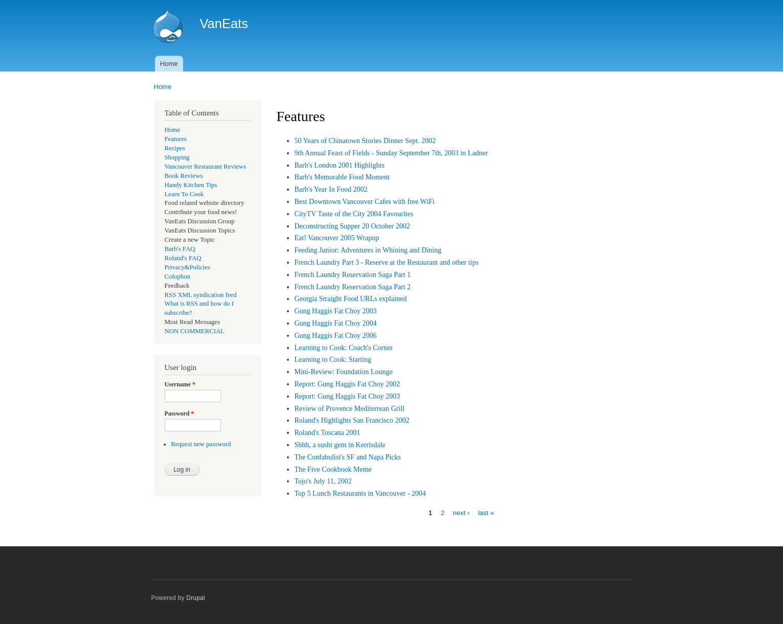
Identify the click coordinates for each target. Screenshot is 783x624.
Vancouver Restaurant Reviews (206, 166)
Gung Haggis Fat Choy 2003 (336, 311)
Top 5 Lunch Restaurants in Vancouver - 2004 (360, 493)
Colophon (177, 276)
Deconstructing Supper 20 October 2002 (352, 226)
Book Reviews (184, 175)
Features (176, 139)
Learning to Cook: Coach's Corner (344, 348)
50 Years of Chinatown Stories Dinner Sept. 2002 (365, 141)
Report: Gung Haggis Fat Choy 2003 (347, 396)
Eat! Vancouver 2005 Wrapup (337, 238)
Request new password (201, 444)
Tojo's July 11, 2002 (323, 481)
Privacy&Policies (187, 267)
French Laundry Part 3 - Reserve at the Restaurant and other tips (387, 262)
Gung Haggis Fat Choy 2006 (336, 335)
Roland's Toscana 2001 (328, 432)
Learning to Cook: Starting (333, 359)
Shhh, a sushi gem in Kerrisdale (340, 445)
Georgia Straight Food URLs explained (351, 299)
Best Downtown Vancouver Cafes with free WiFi (365, 201)
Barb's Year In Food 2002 (331, 189)
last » (486, 513)
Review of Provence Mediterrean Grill (350, 408)
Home (169, 63)
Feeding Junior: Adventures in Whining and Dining (368, 250)
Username (180, 384)
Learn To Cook (184, 194)
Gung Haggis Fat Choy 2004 (336, 323)
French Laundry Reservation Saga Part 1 (353, 275)
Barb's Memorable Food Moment (342, 177)
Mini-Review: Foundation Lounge (344, 372)
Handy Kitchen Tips (191, 185)
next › (461, 513)
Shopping (177, 157)
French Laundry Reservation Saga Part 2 (353, 287)
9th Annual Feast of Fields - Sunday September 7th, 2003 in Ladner (391, 153)
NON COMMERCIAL (195, 331)
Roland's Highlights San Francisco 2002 (352, 420)
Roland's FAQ (183, 258)
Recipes (175, 148)
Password (179, 413)
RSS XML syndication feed (201, 294)
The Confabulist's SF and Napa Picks (348, 457)
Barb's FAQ (180, 248)
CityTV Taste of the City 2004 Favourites (354, 214)
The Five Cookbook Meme (333, 469)
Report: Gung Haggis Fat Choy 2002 (347, 384)
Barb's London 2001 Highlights (340, 165)
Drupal (195, 598)
